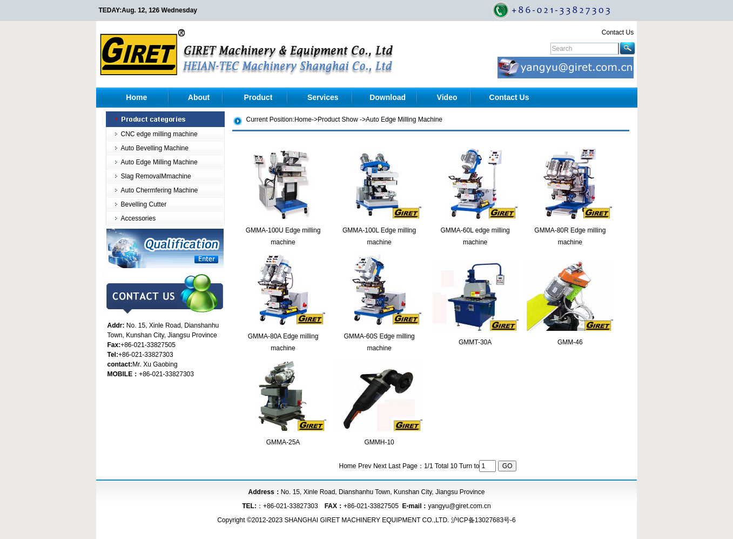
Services (323, 97)
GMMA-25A (283, 442)
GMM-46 (570, 342)
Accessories (138, 218)
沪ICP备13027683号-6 (483, 520)
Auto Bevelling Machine (155, 148)
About (199, 97)
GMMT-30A (475, 342)
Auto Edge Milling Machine (159, 162)
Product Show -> (342, 119)
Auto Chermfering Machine (159, 190)
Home (136, 97)
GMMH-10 (379, 442)
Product (258, 97)
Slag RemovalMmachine (156, 176)
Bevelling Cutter (144, 204)
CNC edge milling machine (159, 134)
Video (447, 97)
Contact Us (618, 32)
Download (387, 97)
